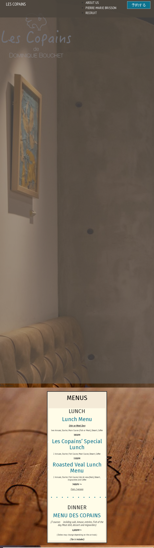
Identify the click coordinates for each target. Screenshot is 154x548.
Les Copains (16, 4)
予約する (139, 5)
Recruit (91, 12)
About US (92, 2)
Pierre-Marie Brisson (101, 7)
